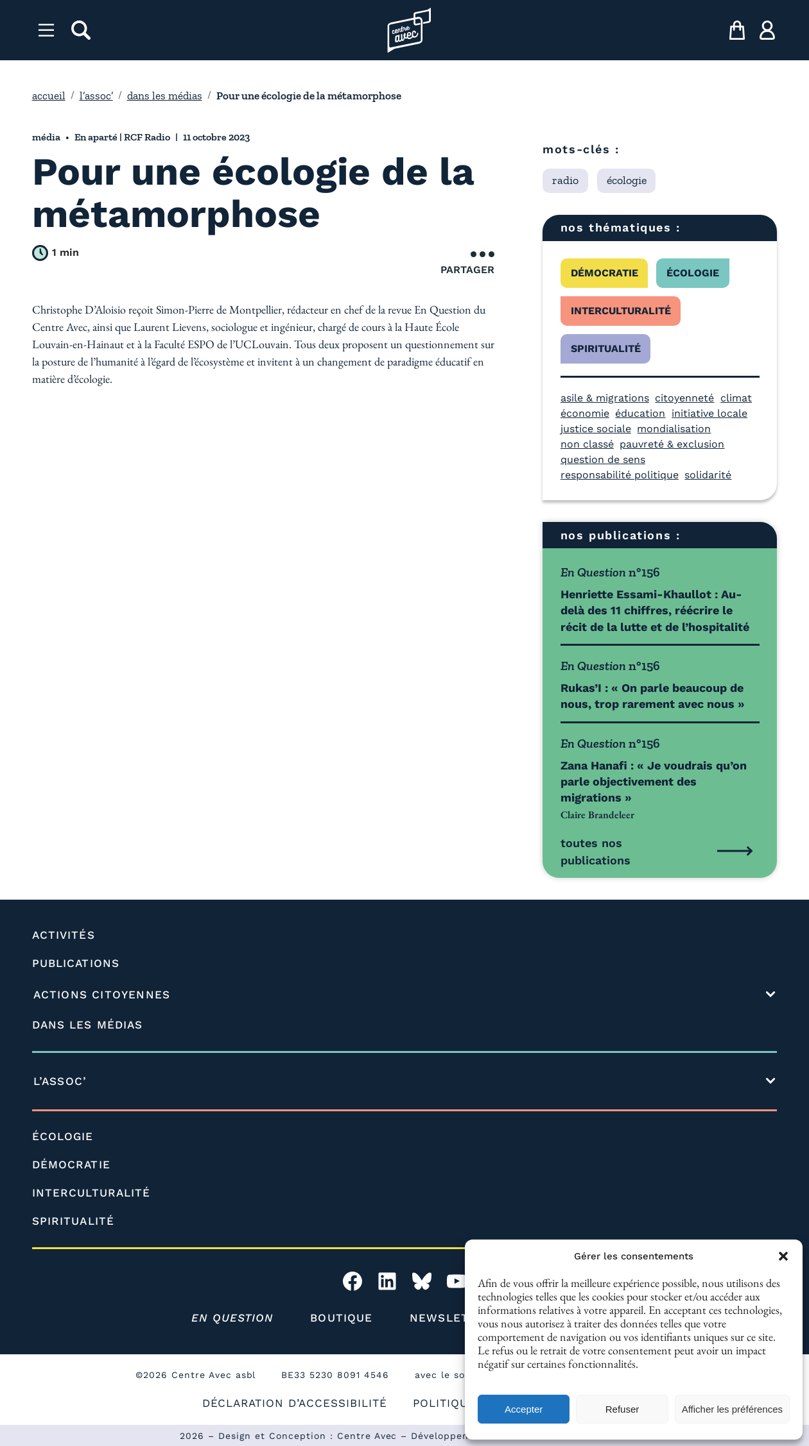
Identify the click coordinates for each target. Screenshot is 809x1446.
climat (736, 398)
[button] (783, 1256)
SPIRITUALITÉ (73, 1221)
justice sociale (596, 429)
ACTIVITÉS (63, 935)
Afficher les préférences (732, 1409)
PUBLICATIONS (75, 963)
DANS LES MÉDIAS (87, 1024)
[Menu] (46, 30)
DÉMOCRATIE (71, 1164)
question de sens (603, 459)
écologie (692, 273)
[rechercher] (81, 30)
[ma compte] (767, 30)
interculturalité (621, 311)
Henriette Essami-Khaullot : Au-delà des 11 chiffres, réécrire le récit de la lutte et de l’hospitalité (655, 610)
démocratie (604, 273)
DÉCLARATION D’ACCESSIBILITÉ (294, 1403)
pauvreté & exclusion (672, 444)
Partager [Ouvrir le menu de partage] (467, 263)
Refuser (622, 1409)
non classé (587, 444)
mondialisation (674, 429)
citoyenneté (684, 398)
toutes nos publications (596, 851)
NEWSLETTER (451, 1317)
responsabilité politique (620, 475)
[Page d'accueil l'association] (409, 30)
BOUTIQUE (341, 1317)
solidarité (707, 475)
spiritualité (606, 348)
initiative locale (709, 413)
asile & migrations (605, 398)
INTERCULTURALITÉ (91, 1192)
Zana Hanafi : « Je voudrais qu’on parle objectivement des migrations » (654, 781)
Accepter (524, 1409)
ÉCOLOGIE (63, 1136)
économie (585, 413)
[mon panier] (737, 30)
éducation (640, 413)
